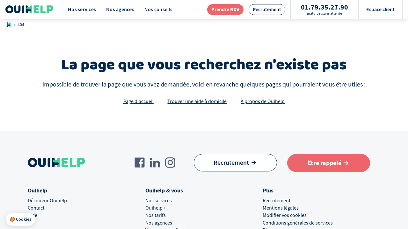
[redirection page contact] (225, 9)
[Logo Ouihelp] (29, 9)
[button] (20, 219)
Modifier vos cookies (285, 215)
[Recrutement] (235, 162)
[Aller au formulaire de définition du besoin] (328, 163)
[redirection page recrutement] (267, 9)
